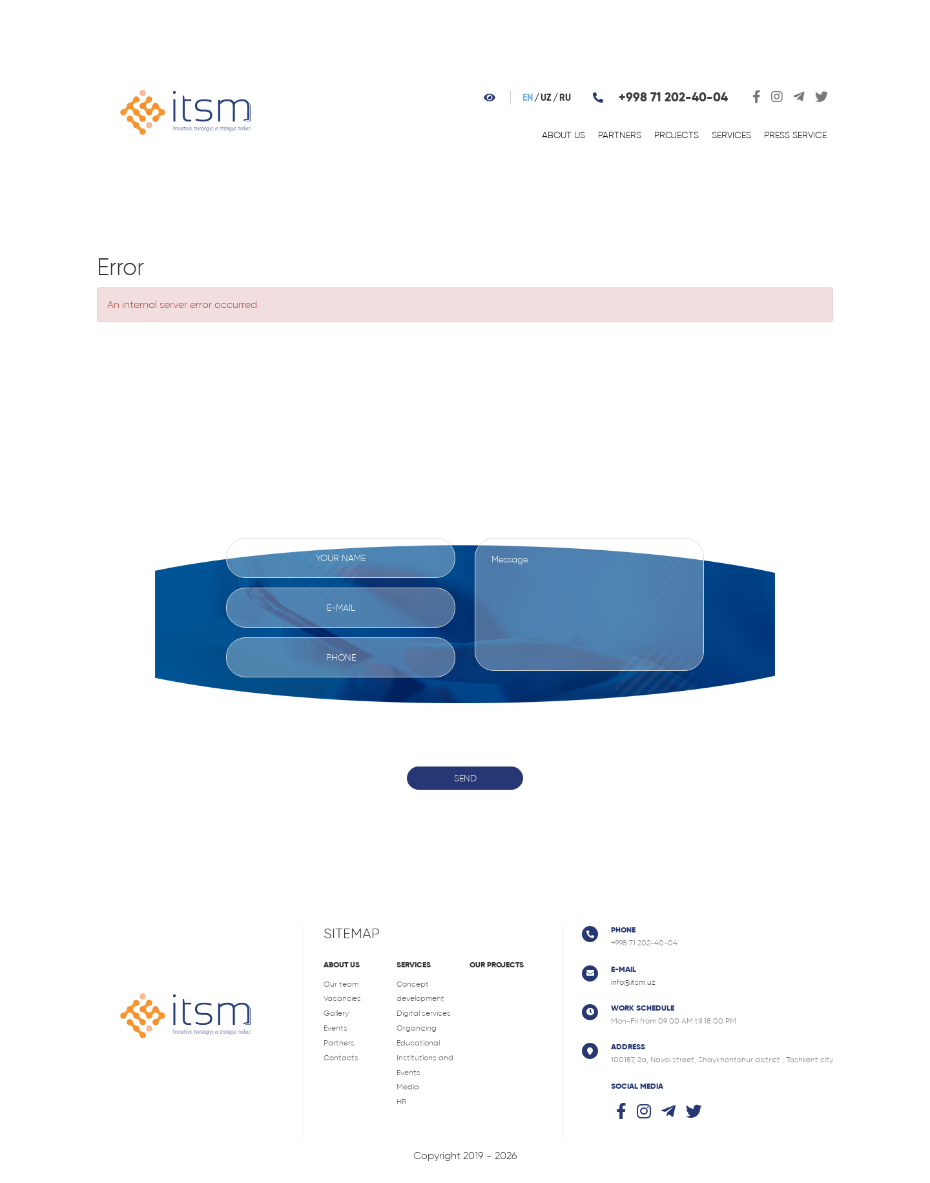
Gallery (336, 1013)
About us (563, 135)
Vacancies (342, 998)
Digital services (424, 1013)
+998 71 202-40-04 (673, 97)
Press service (795, 135)
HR (401, 1101)
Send (465, 778)
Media (408, 1086)
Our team (341, 984)
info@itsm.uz (633, 982)
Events (335, 1028)
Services (731, 135)
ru (565, 97)
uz (546, 97)
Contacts (341, 1057)
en (527, 97)
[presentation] (465, 712)
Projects (676, 135)
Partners (619, 135)
